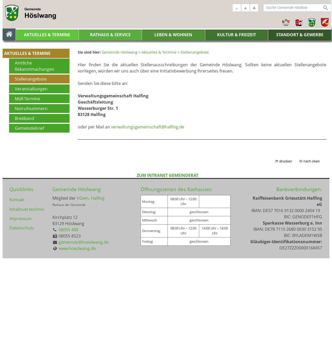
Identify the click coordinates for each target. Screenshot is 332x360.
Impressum (20, 323)
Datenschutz (21, 333)
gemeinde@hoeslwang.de (84, 344)
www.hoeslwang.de (77, 350)
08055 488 (68, 332)
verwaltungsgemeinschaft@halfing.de (147, 229)
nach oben (311, 263)
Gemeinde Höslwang (76, 290)
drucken (285, 263)
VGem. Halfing (91, 300)
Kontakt (17, 302)
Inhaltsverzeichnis (26, 312)
